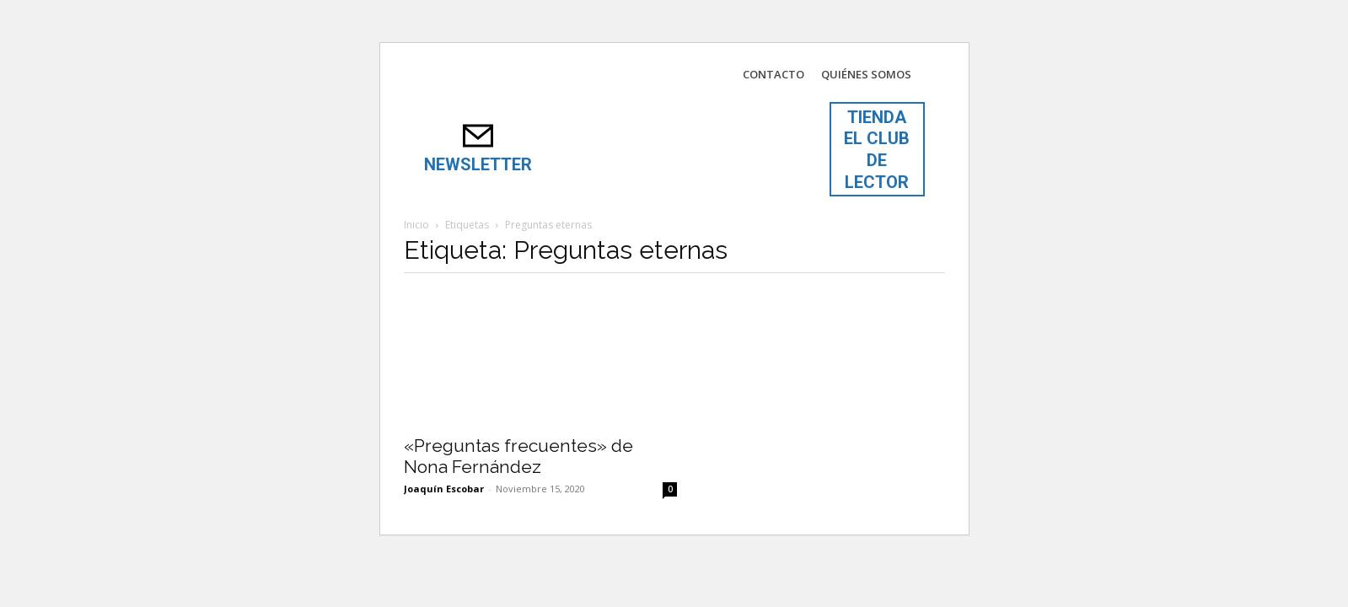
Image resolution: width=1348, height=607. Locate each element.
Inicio (416, 225)
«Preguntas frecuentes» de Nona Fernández (518, 456)
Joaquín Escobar (444, 488)
